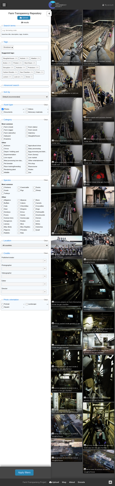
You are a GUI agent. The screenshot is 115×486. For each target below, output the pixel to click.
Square (6, 307)
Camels (38, 204)
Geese (22, 215)
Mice (22, 224)
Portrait (6, 305)
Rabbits (7, 233)
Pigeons (7, 230)
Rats (22, 233)
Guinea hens (8, 218)
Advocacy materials (35, 113)
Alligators (7, 201)
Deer (6, 209)
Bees (38, 201)
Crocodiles (40, 206)
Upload (24, 18)
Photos (6, 110)
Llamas (6, 224)
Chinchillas (24, 206)
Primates (23, 230)
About (72, 482)
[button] (45, 261)
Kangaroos (8, 221)
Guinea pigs (24, 218)
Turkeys (7, 194)
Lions (38, 221)
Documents (8, 113)
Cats (5, 206)
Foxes (6, 215)
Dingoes (23, 209)
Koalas (22, 221)
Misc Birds (8, 227)
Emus (22, 212)
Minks (38, 224)
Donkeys (7, 212)
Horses (38, 218)
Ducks (38, 188)
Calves (22, 204)
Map (64, 482)
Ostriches (39, 227)
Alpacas (23, 201)
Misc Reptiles (25, 227)
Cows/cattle (24, 188)
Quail (38, 230)
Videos (30, 110)
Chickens (7, 188)
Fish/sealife (40, 212)
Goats (6, 191)
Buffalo (6, 204)
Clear (46, 105)
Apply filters (24, 472)
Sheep (38, 191)
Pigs (22, 191)
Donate (81, 482)
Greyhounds (40, 215)
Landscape (32, 305)
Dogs (38, 209)
